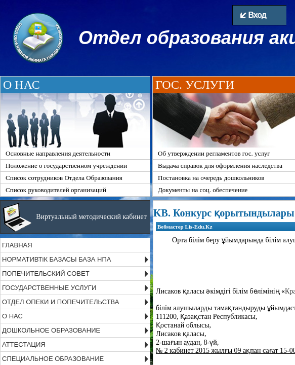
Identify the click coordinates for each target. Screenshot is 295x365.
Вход (253, 15)
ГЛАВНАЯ (17, 245)
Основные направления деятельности (58, 153)
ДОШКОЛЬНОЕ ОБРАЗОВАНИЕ (51, 330)
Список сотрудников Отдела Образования (64, 177)
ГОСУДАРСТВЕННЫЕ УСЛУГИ (49, 287)
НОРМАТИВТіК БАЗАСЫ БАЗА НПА (56, 259)
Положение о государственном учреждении (66, 165)
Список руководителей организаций (56, 190)
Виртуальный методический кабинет (91, 217)
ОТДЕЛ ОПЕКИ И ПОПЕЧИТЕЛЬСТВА (60, 302)
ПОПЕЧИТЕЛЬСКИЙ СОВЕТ (46, 273)
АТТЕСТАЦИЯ (24, 344)
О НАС (12, 316)
